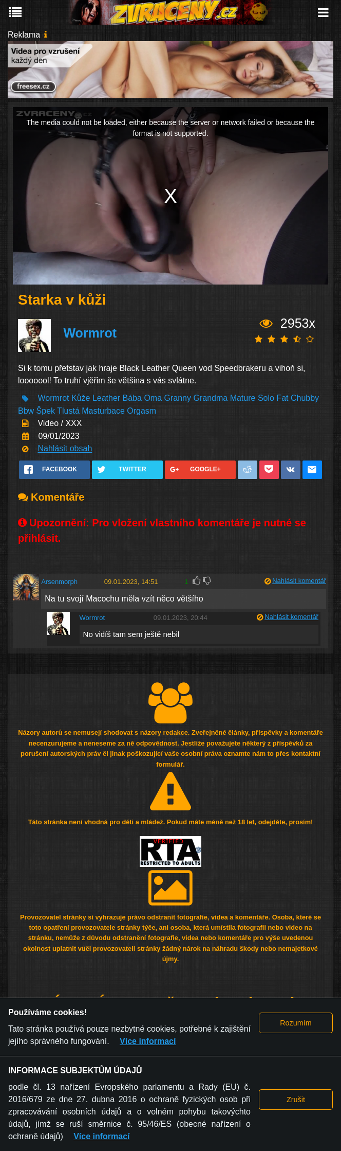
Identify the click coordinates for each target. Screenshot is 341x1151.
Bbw (26, 410)
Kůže (80, 398)
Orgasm (141, 410)
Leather (106, 398)
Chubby (305, 398)
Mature (243, 398)
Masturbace (103, 410)
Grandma (210, 398)
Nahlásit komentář (299, 581)
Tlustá (68, 410)
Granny (177, 398)
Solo (266, 398)
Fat (282, 398)
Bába (132, 398)
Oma (153, 398)
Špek (45, 410)
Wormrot (90, 333)
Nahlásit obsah (64, 449)
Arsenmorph (59, 582)
